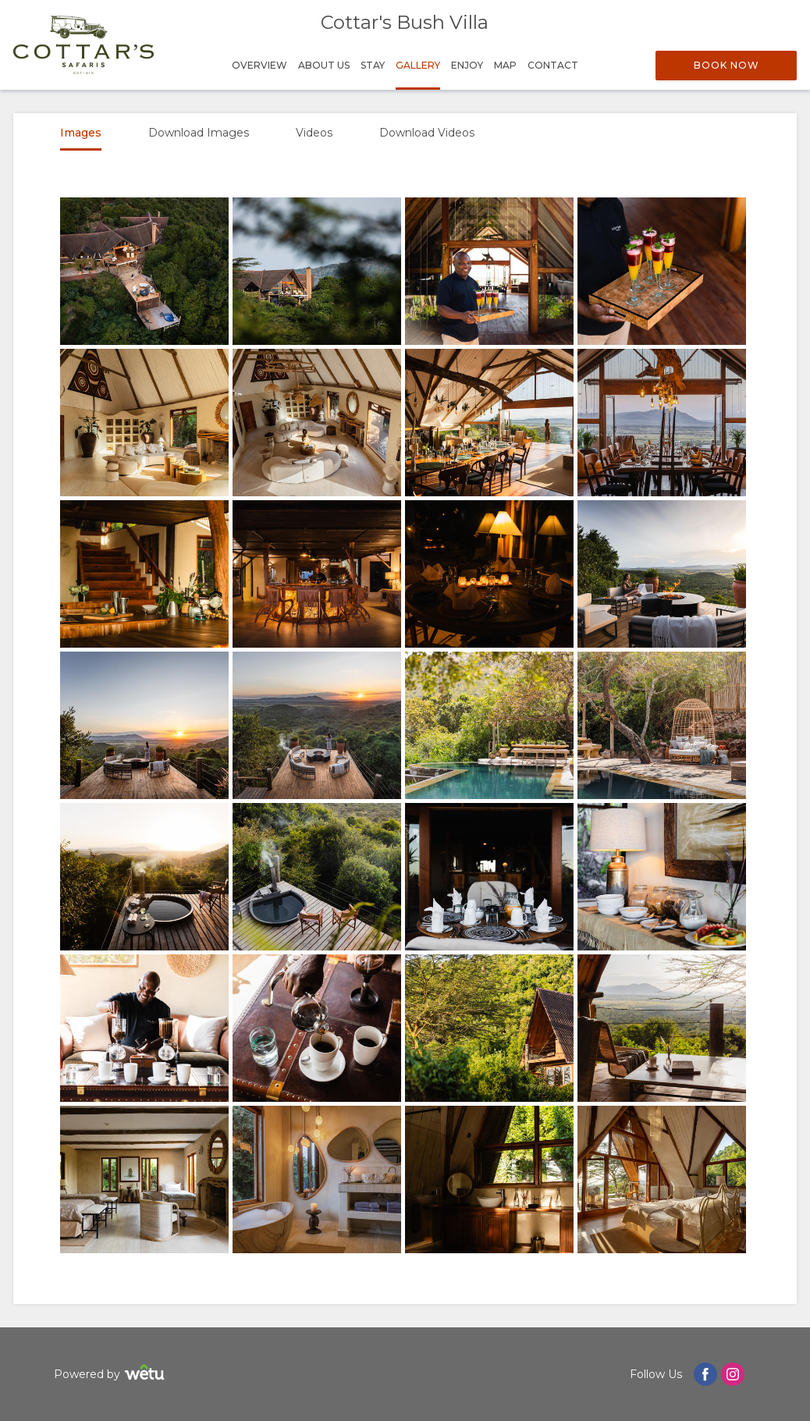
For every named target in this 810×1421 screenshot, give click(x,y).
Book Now (726, 65)
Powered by (111, 1374)
